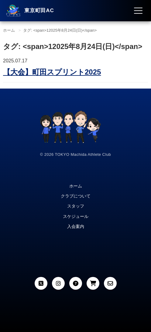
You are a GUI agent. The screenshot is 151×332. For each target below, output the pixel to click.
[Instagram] (58, 283)
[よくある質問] (75, 283)
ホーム (9, 30)
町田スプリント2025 (52, 72)
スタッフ (75, 206)
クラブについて (76, 196)
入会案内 (75, 226)
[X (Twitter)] (41, 283)
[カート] (93, 283)
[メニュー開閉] (138, 10)
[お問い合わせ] (110, 283)
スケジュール (75, 216)
